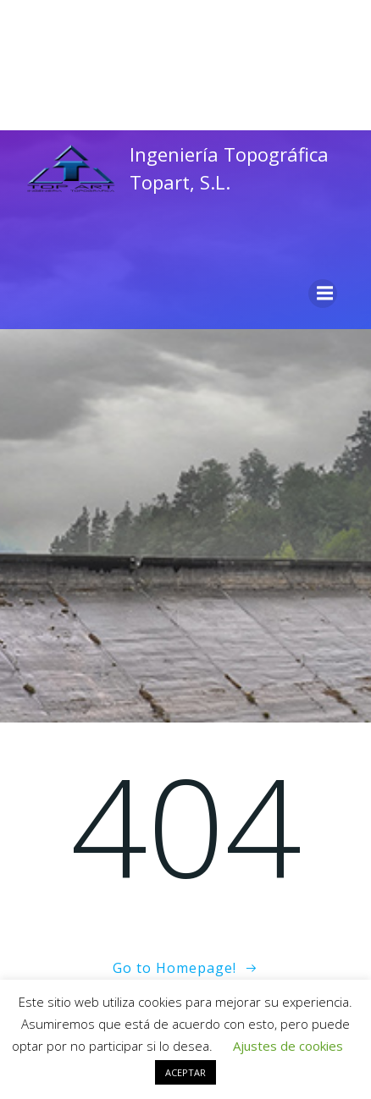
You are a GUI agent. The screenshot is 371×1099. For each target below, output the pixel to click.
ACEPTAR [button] (185, 1072)
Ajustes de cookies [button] (288, 1045)
